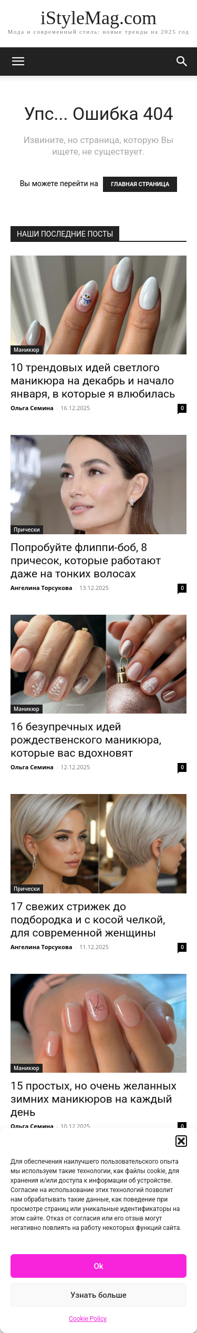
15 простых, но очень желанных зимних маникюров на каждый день (94, 1099)
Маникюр (26, 349)
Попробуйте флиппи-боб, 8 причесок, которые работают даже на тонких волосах (86, 560)
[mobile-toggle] (18, 61)
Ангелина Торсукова (41, 588)
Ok (98, 1266)
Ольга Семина (32, 408)
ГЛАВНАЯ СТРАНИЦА (140, 184)
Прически (27, 529)
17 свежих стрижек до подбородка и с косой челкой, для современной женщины (88, 919)
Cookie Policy (88, 1318)
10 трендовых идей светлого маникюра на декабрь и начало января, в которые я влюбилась (93, 380)
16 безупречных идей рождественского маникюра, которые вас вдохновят (86, 739)
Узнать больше (98, 1295)
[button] (181, 1141)
